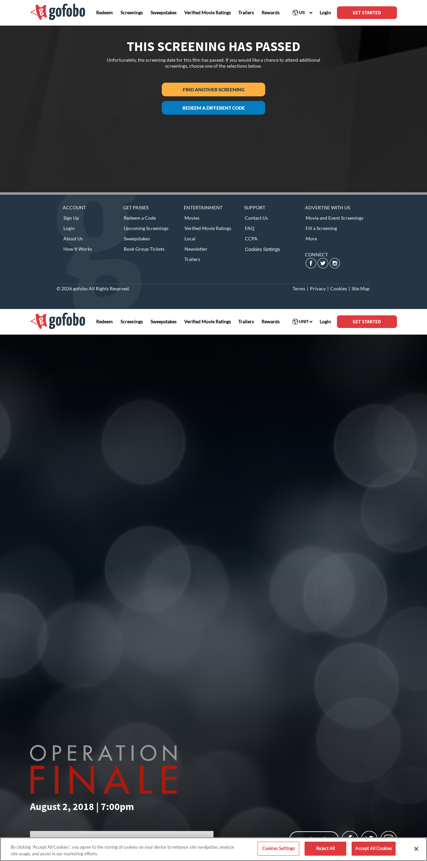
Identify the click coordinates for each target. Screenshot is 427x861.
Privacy (318, 288)
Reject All (325, 848)
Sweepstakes (137, 238)
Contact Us (256, 218)
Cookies (338, 288)
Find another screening (214, 89)
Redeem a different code (213, 108)
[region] (213, 849)
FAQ (249, 228)
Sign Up (71, 218)
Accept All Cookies (373, 848)
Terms (299, 288)
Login (69, 228)
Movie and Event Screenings (334, 218)
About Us (73, 238)
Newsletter (195, 249)
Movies (191, 218)
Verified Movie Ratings (207, 228)
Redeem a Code (140, 218)
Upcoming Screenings (146, 228)
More (311, 238)
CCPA (251, 238)
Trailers (192, 259)
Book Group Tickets (144, 249)
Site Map (361, 288)
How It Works (77, 249)
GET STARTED (367, 13)
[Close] (416, 848)
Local (189, 238)
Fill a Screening (321, 228)
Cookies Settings (262, 249)
